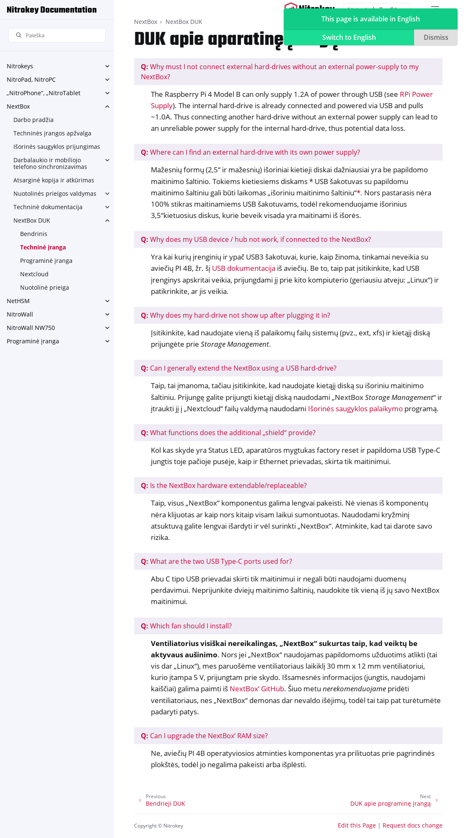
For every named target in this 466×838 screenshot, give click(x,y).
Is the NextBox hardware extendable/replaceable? (224, 485)
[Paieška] (57, 35)
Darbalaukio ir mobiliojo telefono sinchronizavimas (50, 163)
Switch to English (349, 37)
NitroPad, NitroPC (31, 79)
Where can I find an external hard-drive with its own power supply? (250, 152)
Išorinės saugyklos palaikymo (355, 408)
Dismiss (436, 37)
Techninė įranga (43, 247)
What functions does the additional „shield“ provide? (228, 432)
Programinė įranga (46, 261)
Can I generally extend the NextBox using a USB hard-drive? (239, 368)
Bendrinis (33, 234)
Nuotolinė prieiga (44, 287)
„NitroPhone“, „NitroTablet (43, 93)
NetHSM (18, 301)
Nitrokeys (20, 66)
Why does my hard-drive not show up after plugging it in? (235, 315)
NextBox (18, 106)
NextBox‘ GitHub (257, 688)
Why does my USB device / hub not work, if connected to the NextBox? (256, 239)
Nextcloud (34, 274)
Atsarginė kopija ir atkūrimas (53, 180)
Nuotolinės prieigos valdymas (54, 193)
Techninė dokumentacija (48, 207)
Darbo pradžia (33, 120)
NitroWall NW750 (31, 328)
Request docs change (413, 825)
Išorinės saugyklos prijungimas (56, 146)
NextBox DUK (31, 220)
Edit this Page (357, 825)
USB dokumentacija (243, 268)
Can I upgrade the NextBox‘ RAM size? (204, 735)
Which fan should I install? (186, 625)
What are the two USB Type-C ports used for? (216, 561)
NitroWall (20, 314)
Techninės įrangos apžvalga (52, 133)
